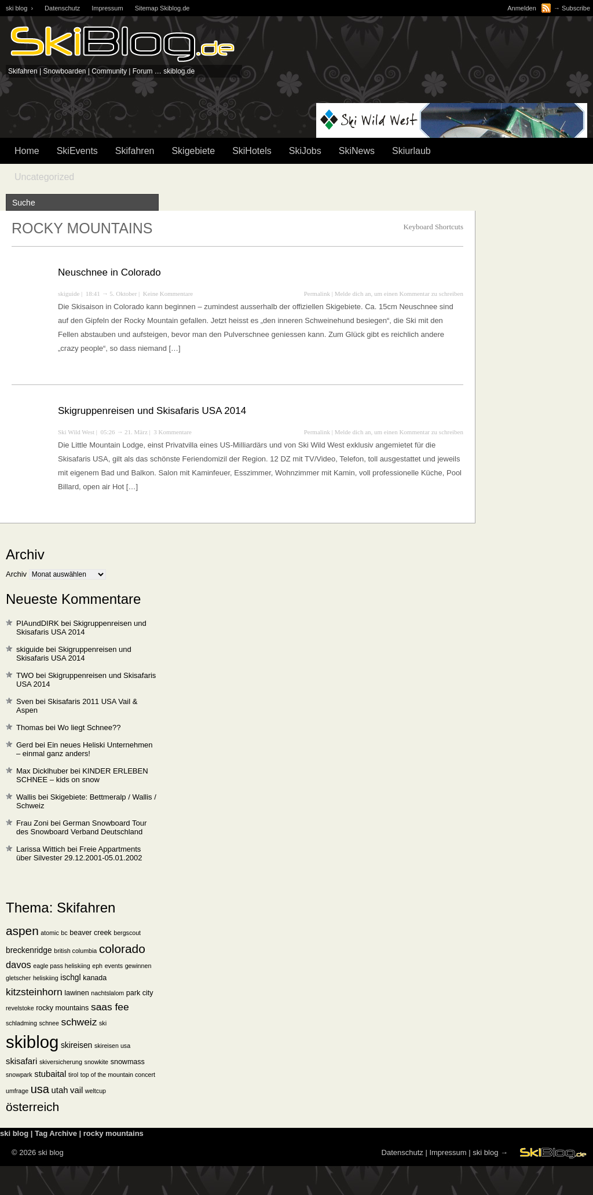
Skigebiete (193, 151)
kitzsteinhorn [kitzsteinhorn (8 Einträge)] (34, 992)
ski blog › (19, 8)
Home (26, 151)
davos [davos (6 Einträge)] (18, 964)
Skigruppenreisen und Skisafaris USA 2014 (152, 410)
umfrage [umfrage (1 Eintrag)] (17, 1090)
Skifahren (135, 151)
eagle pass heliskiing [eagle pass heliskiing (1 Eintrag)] (61, 965)
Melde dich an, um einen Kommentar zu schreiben (399, 293)
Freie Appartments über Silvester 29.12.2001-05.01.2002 (79, 853)
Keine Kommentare (168, 293)
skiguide (68, 293)
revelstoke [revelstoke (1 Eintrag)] (20, 1008)
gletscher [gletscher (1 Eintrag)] (18, 977)
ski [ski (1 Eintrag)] (103, 1023)
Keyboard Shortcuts (433, 226)
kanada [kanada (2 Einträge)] (95, 978)
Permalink (317, 293)
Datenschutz (62, 8)
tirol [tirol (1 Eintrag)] (73, 1074)
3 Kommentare (172, 431)
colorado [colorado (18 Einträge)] (122, 948)
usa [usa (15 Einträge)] (40, 1089)
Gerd (24, 745)
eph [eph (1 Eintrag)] (97, 965)
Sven (25, 701)
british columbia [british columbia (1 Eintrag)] (75, 950)
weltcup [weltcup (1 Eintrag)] (95, 1090)
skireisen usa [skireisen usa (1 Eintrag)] (112, 1045)
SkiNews (357, 151)
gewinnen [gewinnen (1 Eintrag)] (138, 965)
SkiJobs (305, 151)
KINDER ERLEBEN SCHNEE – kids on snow (82, 775)
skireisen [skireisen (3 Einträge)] (76, 1045)
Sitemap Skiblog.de (162, 8)
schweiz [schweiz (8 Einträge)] (79, 1022)
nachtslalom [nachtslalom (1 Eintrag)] (107, 992)
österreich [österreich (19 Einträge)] (32, 1106)
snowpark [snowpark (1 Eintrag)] (19, 1074)
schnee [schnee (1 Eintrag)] (49, 1023)
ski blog (485, 1152)
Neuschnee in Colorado (109, 272)
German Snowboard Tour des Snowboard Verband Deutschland (81, 827)
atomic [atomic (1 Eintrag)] (49, 932)
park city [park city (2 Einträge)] (139, 993)
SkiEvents (77, 151)
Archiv (16, 574)
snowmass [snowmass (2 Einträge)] (128, 1062)
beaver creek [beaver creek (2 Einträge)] (90, 933)
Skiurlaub (411, 151)
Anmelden (521, 8)
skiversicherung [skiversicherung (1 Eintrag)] (60, 1061)
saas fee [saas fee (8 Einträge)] (110, 1007)
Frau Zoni (32, 823)
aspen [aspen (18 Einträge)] (22, 930)
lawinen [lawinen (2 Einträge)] (76, 993)
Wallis (26, 797)
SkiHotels (252, 151)
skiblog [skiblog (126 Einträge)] (32, 1041)
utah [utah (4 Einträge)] (60, 1090)
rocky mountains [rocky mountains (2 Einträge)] (62, 1008)
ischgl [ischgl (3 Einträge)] (70, 977)
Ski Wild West (76, 431)
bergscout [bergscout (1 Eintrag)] (127, 932)
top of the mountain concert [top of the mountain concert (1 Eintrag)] (117, 1074)
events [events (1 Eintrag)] (114, 965)
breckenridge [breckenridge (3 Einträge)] (29, 950)
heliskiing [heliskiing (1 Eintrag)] (45, 977)
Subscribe (576, 8)
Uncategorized (44, 177)
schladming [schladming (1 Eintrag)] (21, 1023)
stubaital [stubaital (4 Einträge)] (50, 1074)
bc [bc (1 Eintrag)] (64, 932)
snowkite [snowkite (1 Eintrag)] (96, 1061)
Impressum (107, 8)
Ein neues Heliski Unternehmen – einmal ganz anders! (84, 749)
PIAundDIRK (37, 623)
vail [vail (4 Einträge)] (76, 1090)
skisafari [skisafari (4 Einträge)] (21, 1061)
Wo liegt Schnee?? (89, 727)
